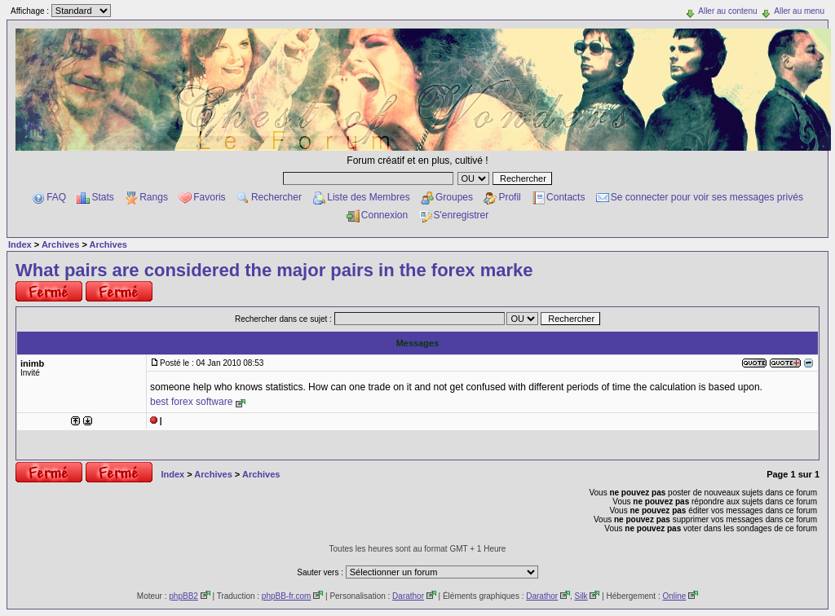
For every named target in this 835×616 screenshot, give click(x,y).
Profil (509, 197)
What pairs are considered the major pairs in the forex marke (274, 270)
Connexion (384, 215)
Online (674, 596)
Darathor (408, 596)
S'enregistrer (461, 215)
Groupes (454, 197)
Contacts (565, 197)
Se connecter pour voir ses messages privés (707, 197)
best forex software (191, 401)
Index (20, 244)
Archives (60, 244)
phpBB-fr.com (286, 596)
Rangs (153, 197)
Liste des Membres (368, 197)
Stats (102, 197)
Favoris (209, 197)
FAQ (56, 197)
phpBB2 (183, 596)
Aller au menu (799, 11)
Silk (580, 596)
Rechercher (276, 197)
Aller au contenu (727, 11)
